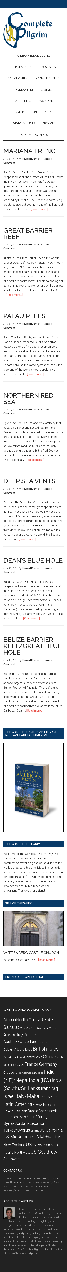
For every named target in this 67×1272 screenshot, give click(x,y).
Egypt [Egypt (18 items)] (19, 1064)
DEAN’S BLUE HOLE (33, 560)
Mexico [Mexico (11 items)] (38, 1105)
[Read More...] (46, 960)
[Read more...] (39, 209)
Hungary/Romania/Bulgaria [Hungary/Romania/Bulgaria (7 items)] (28, 1073)
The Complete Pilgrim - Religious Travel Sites (33, 30)
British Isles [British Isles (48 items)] (46, 1049)
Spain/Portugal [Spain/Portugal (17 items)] (38, 1117)
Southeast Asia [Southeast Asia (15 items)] (14, 1117)
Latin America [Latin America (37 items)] (17, 1104)
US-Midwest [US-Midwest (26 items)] (44, 1137)
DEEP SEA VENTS (29, 481)
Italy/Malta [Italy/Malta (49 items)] (27, 1096)
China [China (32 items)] (48, 1056)
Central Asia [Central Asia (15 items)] (33, 1057)
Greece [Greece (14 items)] (8, 1073)
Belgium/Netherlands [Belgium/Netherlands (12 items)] (17, 1049)
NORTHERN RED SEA (28, 398)
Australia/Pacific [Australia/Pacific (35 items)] (20, 1034)
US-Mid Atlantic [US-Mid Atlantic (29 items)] (18, 1136)
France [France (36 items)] (31, 1064)
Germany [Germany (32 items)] (48, 1064)
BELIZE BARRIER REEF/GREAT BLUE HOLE (32, 646)
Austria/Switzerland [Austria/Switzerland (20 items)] (20, 1041)
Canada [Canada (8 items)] (7, 1057)
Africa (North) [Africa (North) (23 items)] (15, 1019)
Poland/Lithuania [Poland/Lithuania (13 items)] (15, 1111)
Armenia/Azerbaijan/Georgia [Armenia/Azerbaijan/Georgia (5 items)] (43, 1028)
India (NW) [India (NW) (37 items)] (40, 1080)
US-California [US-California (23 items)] (51, 1130)
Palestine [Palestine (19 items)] (50, 1104)
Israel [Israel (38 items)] (9, 1096)
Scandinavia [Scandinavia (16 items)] (48, 1111)
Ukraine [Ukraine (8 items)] (35, 1130)
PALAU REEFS (24, 316)
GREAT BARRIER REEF (28, 233)
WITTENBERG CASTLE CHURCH (31, 953)
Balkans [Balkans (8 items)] (42, 1042)
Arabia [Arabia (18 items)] (25, 1027)
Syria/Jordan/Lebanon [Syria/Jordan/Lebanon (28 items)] (24, 1123)
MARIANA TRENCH (31, 151)
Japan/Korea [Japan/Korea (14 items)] (49, 1097)
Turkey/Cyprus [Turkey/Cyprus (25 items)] (16, 1130)
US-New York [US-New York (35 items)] (39, 1144)
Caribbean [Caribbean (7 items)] (18, 1057)
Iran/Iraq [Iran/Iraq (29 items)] (49, 1088)
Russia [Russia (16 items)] (33, 1111)
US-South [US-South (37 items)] (41, 1152)
